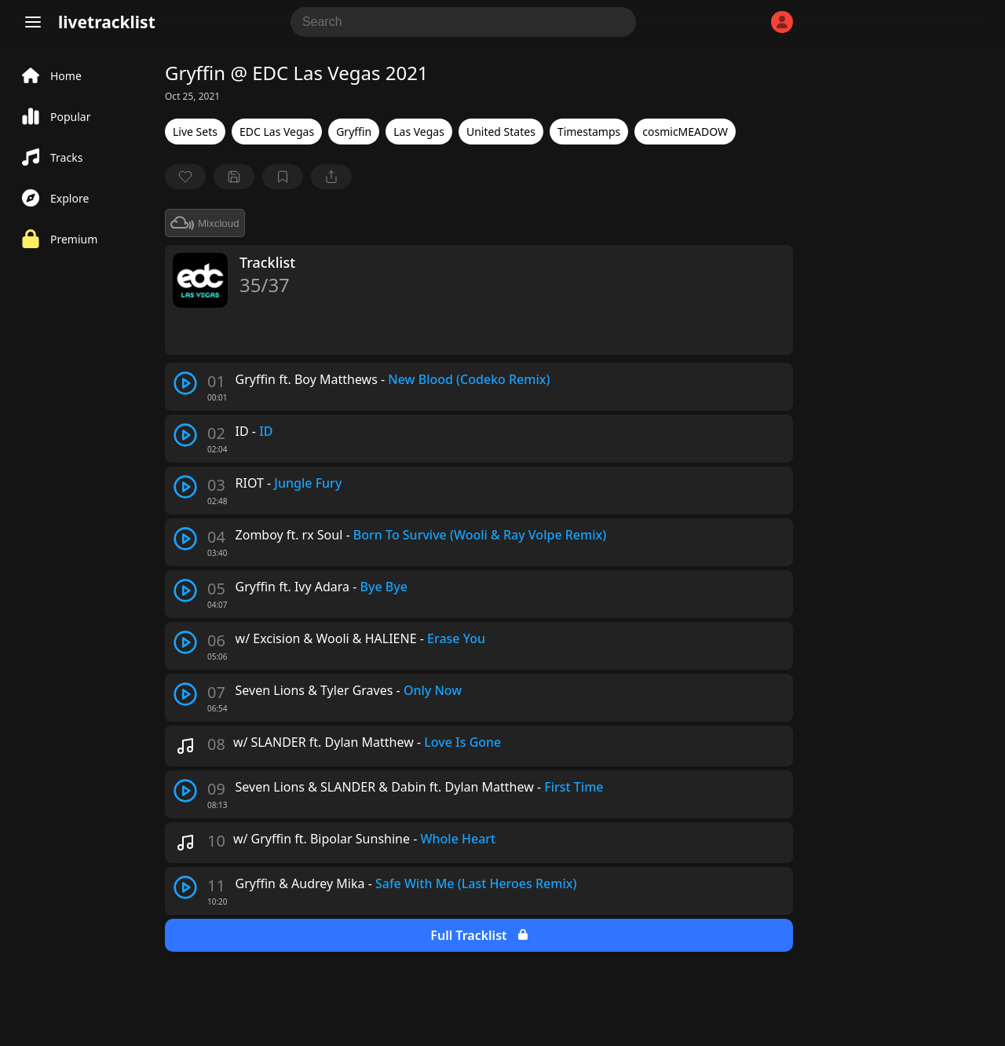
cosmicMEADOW (685, 131)
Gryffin (353, 131)
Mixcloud (204, 223)
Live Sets (195, 131)
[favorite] (185, 176)
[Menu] (33, 22)
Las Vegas (418, 131)
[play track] (185, 383)
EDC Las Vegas (276, 131)
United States (500, 131)
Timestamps (588, 131)
